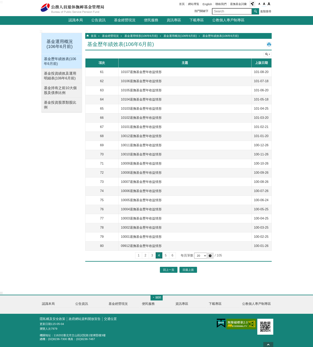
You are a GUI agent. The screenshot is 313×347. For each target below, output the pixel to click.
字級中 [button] (264, 4)
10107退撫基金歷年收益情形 (141, 72)
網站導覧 (193, 4)
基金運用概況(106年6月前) (180, 35)
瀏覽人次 (45, 328)
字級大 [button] (268, 4)
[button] (210, 256)
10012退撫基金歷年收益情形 (141, 136)
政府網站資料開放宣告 (85, 319)
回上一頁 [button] (168, 269)
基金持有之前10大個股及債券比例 (60, 90)
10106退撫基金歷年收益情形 (141, 81)
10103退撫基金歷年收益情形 (141, 108)
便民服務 (151, 20)
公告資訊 (98, 20)
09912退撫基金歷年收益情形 (141, 246)
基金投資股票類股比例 (60, 104)
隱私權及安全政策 (52, 319)
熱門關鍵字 (201, 11)
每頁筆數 (187, 255)
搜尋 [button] (255, 11)
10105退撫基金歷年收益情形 (141, 90)
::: (1, 2)
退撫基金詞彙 (238, 4)
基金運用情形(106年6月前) (141, 35)
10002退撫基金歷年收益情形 (141, 227)
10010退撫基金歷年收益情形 (141, 154)
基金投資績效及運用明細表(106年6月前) (60, 75)
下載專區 (196, 20)
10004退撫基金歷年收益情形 (141, 209)
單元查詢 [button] (268, 54)
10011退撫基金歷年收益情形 (141, 145)
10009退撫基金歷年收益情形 (141, 163)
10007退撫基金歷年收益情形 (141, 181)
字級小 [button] (259, 4)
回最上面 (268, 344)
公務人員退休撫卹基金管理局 (75, 8)
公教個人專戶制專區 (228, 20)
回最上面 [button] (188, 269)
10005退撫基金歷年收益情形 (141, 200)
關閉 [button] (158, 297)
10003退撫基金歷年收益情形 (141, 218)
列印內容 (269, 44)
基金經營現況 (125, 20)
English (207, 4)
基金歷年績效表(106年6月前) (60, 61)
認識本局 (75, 20)
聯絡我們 (221, 4)
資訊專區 (174, 20)
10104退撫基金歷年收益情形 (141, 99)
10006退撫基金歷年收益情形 (141, 191)
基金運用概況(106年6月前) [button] (60, 44)
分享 (252, 4)
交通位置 (110, 319)
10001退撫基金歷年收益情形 (141, 236)
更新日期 (45, 324)
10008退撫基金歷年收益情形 (141, 172)
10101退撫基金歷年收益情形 (141, 127)
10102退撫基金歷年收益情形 (141, 117)
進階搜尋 (265, 11)
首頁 (182, 4)
